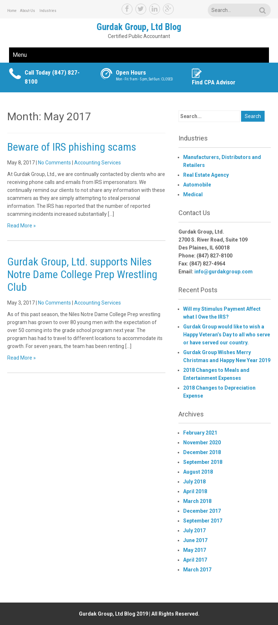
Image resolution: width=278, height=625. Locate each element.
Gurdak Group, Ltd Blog (139, 27)
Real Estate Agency (206, 175)
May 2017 (194, 550)
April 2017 (195, 560)
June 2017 (195, 540)
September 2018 (202, 462)
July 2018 (194, 482)
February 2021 (200, 433)
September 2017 (202, 521)
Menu (20, 54)
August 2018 (198, 472)
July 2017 (194, 530)
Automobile (197, 185)
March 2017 (197, 569)
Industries (47, 10)
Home (12, 10)
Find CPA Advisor (213, 82)
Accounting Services (97, 162)
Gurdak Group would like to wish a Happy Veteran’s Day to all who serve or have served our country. (226, 334)
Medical (193, 194)
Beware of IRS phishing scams (71, 146)
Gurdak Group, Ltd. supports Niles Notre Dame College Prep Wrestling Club (82, 274)
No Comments (54, 162)
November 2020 (202, 442)
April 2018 (195, 491)
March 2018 (197, 501)
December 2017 (202, 511)
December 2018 (202, 452)
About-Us (27, 10)
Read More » (21, 225)
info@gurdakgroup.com (223, 271)
